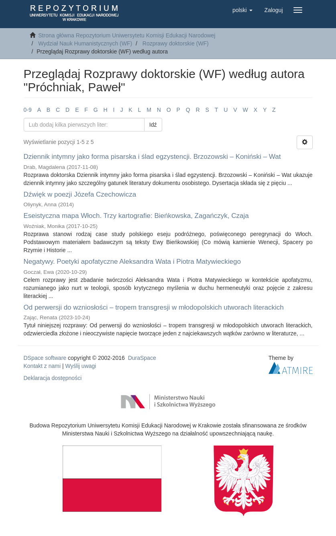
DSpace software (45, 358)
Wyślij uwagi (80, 366)
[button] (242, 10)
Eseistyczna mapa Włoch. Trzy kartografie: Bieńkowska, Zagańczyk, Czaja (136, 216)
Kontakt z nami (42, 366)
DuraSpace (142, 358)
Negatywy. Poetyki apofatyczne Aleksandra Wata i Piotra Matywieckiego (132, 261)
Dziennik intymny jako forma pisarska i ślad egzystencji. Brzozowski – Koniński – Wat (152, 156)
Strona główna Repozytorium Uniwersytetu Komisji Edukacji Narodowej (126, 35)
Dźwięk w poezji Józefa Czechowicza (80, 194)
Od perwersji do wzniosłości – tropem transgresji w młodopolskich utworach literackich (154, 307)
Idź (153, 124)
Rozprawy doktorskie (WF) (176, 43)
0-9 (28, 110)
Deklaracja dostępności (53, 378)
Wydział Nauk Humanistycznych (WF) (85, 43)
